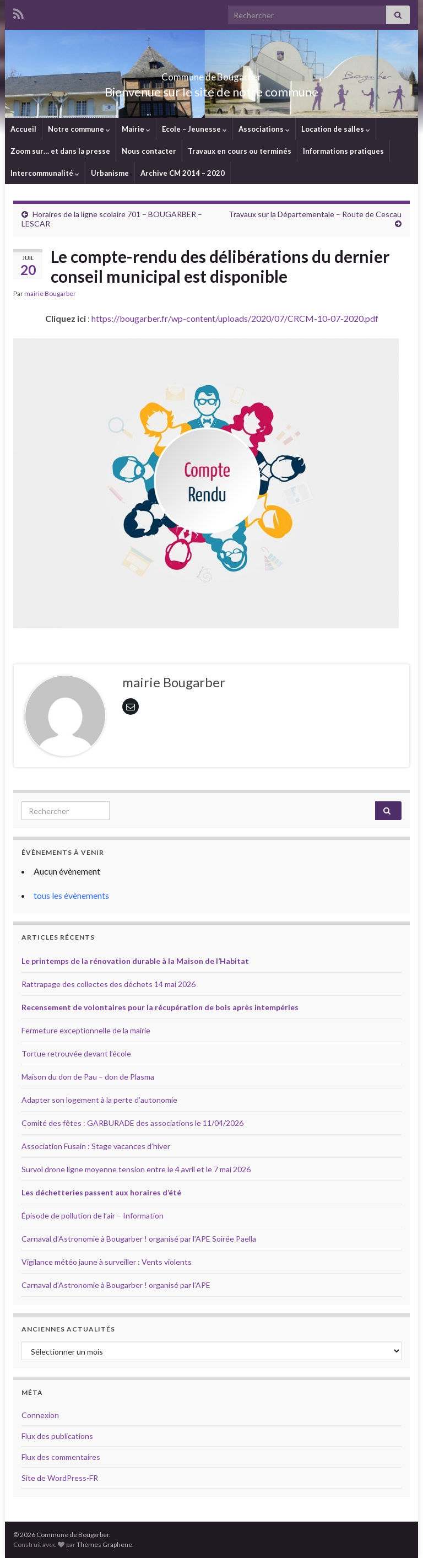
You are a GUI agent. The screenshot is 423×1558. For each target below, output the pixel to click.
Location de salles (335, 129)
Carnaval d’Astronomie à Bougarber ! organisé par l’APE (115, 1285)
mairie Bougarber (50, 293)
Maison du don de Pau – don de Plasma (87, 1076)
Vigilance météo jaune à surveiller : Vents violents (106, 1261)
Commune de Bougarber (212, 73)
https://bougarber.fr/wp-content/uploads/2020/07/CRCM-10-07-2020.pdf (234, 318)
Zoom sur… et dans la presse (60, 151)
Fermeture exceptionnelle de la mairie (85, 1030)
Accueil (23, 129)
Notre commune (79, 129)
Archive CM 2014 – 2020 (182, 173)
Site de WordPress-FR (59, 1477)
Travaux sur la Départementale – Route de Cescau (315, 214)
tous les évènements (71, 895)
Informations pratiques (343, 151)
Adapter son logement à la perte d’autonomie (99, 1099)
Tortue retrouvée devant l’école (76, 1053)
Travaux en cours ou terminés (239, 151)
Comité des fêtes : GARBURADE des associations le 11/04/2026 (132, 1123)
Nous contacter (149, 151)
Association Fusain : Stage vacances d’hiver (95, 1146)
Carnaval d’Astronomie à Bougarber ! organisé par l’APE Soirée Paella (138, 1238)
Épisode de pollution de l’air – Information (92, 1215)
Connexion (40, 1415)
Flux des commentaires (60, 1457)
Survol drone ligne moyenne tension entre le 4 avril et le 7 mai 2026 (136, 1169)
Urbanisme (110, 173)
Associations (264, 129)
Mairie (136, 129)
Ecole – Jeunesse (194, 129)
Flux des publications (57, 1436)
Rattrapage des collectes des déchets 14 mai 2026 (108, 984)
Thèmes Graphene (104, 1544)
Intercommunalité (44, 173)
